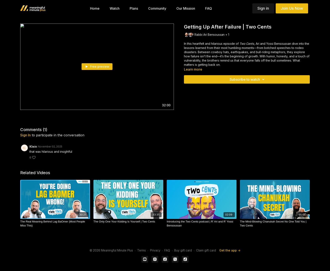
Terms (141, 250)
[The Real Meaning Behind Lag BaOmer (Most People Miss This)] (55, 224)
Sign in (263, 8)
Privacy (155, 250)
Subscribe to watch (248, 79)
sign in (25, 135)
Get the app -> (229, 250)
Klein (33, 146)
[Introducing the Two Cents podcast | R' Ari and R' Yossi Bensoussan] (202, 224)
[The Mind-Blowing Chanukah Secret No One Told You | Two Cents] (275, 224)
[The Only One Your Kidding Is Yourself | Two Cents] (128, 222)
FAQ (167, 250)
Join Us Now (292, 8)
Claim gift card (206, 250)
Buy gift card (183, 250)
